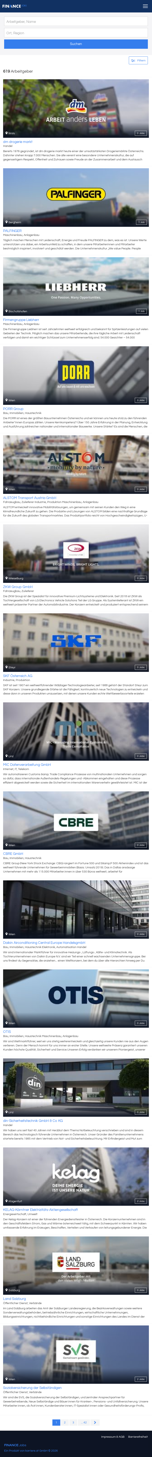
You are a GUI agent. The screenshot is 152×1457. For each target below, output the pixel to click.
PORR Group (13, 409)
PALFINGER (12, 231)
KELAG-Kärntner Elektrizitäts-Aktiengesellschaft (40, 1210)
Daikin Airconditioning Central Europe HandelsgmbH (44, 943)
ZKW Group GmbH (18, 587)
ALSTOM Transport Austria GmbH (29, 498)
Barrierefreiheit (138, 1436)
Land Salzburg (14, 1299)
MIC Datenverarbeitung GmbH (27, 765)
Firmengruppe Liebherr (21, 320)
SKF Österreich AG (17, 676)
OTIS (7, 1032)
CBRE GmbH (13, 854)
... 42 (84, 1422)
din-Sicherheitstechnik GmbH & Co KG (33, 1121)
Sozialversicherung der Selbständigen (32, 1388)
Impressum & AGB (112, 1436)
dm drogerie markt (18, 142)
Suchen (76, 44)
